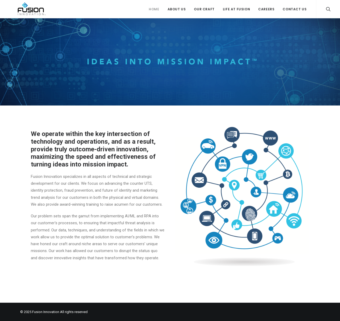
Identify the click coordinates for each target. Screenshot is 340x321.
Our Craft (204, 9)
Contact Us (295, 9)
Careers (266, 9)
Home (154, 9)
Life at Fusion (236, 9)
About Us (177, 9)
